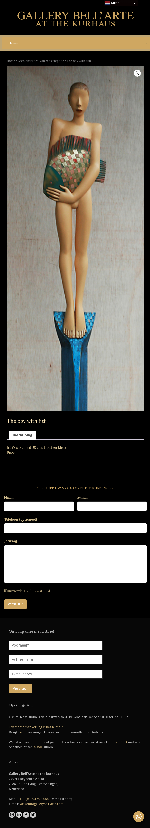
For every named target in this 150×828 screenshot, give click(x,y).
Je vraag (10, 541)
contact (121, 742)
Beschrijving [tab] (22, 435)
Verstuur (15, 604)
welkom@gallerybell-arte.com (41, 804)
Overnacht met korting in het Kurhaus (36, 727)
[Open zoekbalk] (145, 42)
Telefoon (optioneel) (20, 519)
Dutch (112, 3)
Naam (8, 497)
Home (11, 61)
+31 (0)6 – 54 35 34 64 (33, 799)
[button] (137, 73)
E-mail (82, 497)
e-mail (38, 747)
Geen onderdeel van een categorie (41, 61)
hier (21, 732)
